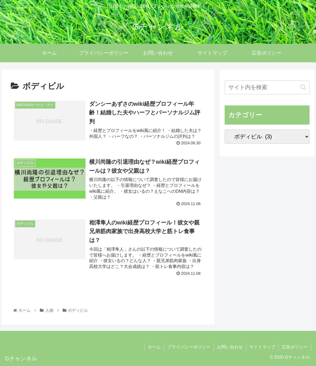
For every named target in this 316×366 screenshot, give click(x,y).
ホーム (154, 346)
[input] (267, 87)
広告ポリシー (295, 346)
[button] (303, 87)
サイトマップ (262, 346)
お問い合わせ (230, 346)
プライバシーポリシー (188, 346)
